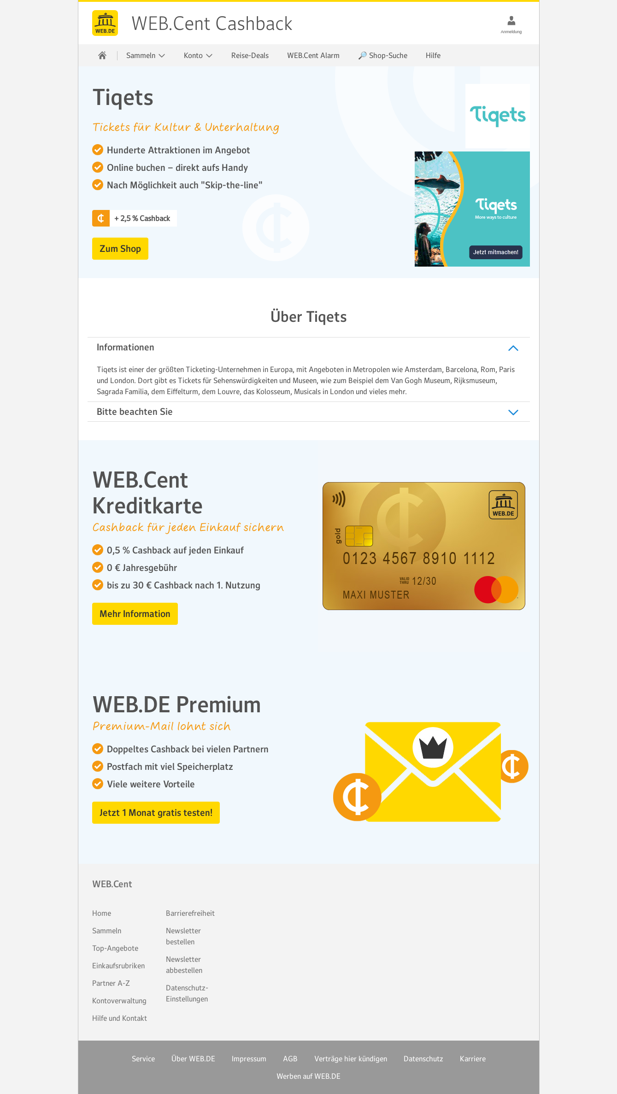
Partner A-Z (111, 983)
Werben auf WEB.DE (308, 1076)
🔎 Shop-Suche (382, 55)
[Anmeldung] (511, 20)
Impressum (249, 1058)
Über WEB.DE (193, 1058)
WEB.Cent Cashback (105, 23)
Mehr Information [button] (135, 614)
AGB (290, 1058)
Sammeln (106, 930)
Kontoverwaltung (119, 1000)
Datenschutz (423, 1058)
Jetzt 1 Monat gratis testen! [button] (156, 813)
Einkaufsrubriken (118, 965)
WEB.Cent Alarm (313, 55)
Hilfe (433, 55)
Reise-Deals (250, 55)
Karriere (473, 1058)
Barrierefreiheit (190, 913)
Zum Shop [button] (120, 249)
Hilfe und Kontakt (119, 1018)
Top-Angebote (115, 948)
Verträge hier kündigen (350, 1058)
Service (143, 1058)
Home (101, 913)
